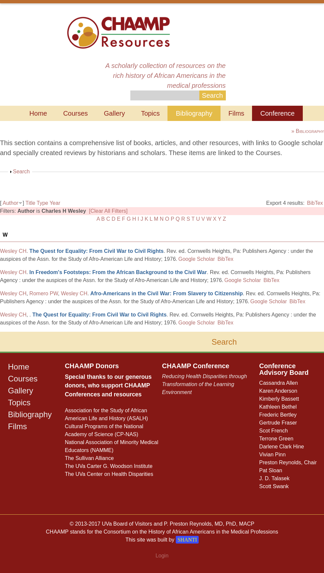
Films (236, 113)
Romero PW (44, 293)
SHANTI (187, 540)
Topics (150, 113)
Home (38, 113)
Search (21, 171)
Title (30, 203)
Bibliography (194, 113)
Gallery (114, 113)
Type (42, 203)
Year (54, 203)
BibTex (315, 203)
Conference (277, 113)
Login (162, 555)
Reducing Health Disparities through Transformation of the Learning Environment (204, 384)
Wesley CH (13, 251)
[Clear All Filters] (108, 211)
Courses (75, 113)
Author (10, 203)
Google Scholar (196, 259)
